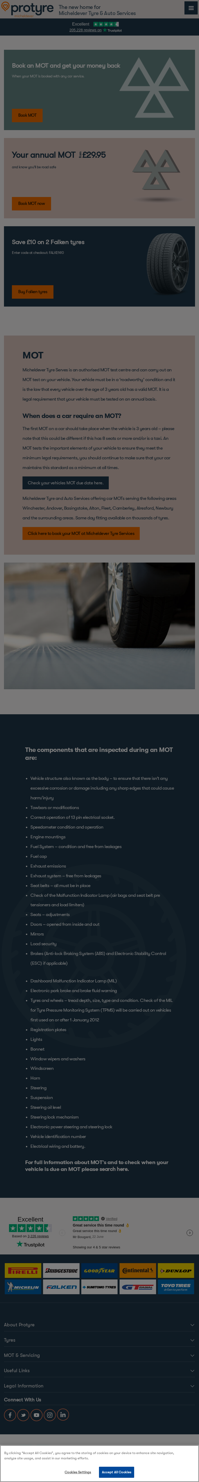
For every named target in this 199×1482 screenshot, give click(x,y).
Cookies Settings (78, 1472)
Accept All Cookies (116, 1472)
